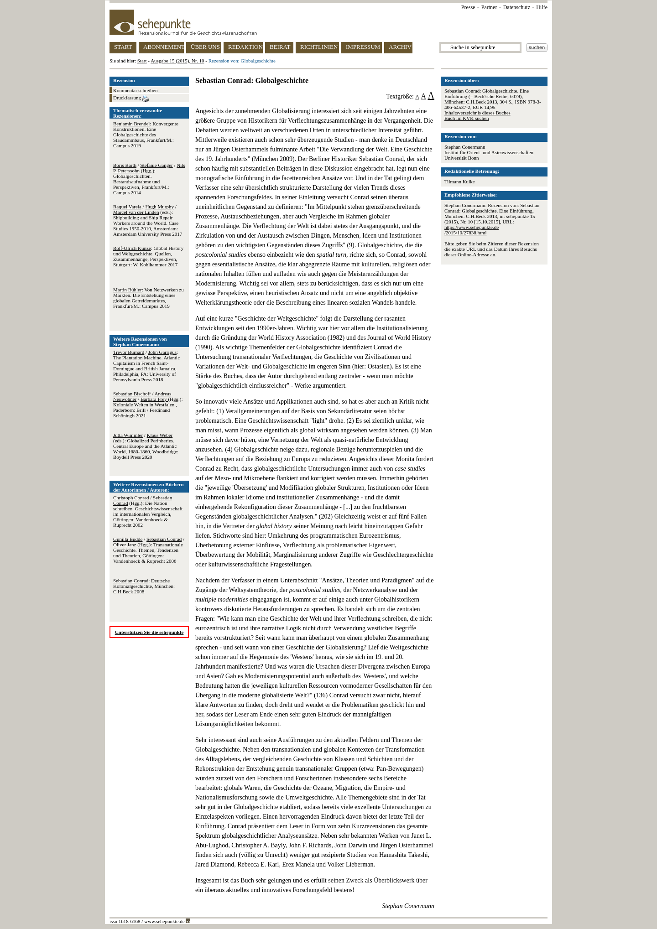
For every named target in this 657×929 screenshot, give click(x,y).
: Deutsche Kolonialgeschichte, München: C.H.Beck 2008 (144, 586)
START (123, 46)
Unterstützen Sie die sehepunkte (149, 632)
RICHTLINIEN (319, 46)
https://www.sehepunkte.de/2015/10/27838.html (471, 229)
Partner (489, 7)
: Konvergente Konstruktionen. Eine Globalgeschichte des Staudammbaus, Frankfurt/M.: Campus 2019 (145, 134)
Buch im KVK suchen (466, 118)
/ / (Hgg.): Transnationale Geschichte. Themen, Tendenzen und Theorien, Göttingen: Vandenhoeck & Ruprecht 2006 (148, 550)
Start (142, 60)
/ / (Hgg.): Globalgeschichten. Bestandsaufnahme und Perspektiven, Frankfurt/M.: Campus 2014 (149, 178)
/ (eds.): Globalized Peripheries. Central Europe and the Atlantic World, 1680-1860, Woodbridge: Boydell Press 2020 (145, 446)
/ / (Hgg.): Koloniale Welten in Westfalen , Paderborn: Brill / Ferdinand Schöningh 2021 (147, 404)
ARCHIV (400, 46)
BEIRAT (280, 46)
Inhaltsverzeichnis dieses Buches (477, 112)
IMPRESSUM (363, 46)
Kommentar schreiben (135, 90)
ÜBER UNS (205, 46)
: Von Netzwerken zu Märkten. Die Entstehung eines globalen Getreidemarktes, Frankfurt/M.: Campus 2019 (148, 298)
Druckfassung (131, 98)
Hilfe (542, 7)
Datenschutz (516, 7)
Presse (468, 7)
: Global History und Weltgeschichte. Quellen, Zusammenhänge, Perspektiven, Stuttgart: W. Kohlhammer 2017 (148, 256)
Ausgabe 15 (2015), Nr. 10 (177, 60)
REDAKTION (245, 46)
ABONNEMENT (163, 46)
